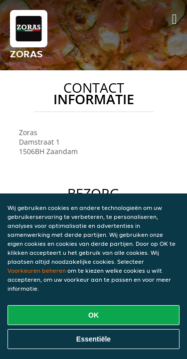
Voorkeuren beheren (36, 270)
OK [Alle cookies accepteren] (93, 315)
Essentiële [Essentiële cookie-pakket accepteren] (93, 339)
